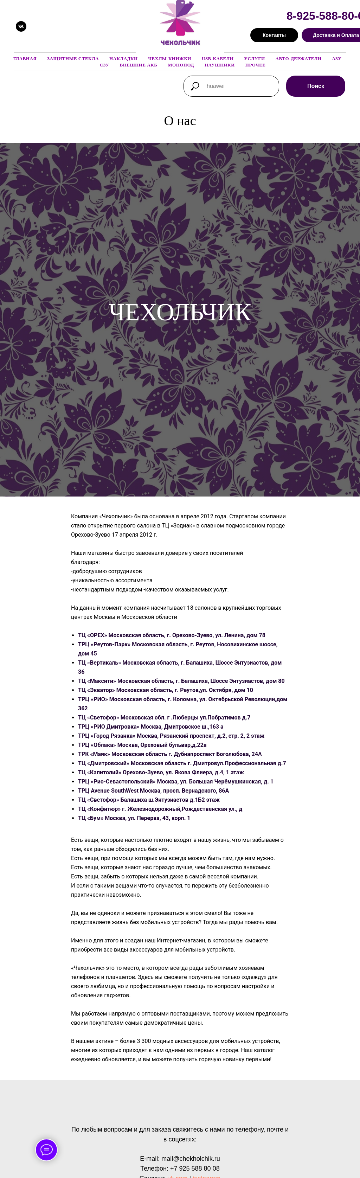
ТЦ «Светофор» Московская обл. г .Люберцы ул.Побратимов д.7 (164, 717)
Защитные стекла (73, 58)
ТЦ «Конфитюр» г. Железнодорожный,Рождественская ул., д (160, 809)
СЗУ (104, 65)
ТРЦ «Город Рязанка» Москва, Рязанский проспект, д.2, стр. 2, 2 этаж (171, 735)
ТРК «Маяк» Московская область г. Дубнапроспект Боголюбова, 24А (170, 754)
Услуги (254, 58)
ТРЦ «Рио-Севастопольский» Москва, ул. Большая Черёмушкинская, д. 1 (176, 781)
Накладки (123, 58)
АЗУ (337, 58)
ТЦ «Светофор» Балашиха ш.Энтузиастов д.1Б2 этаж (149, 799)
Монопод (181, 65)
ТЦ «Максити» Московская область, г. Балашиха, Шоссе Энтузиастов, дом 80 (181, 681)
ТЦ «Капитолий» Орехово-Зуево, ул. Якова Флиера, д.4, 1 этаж (161, 772)
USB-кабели (217, 58)
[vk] (21, 26)
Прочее (255, 65)
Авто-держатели (299, 58)
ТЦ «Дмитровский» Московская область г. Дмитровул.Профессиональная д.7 (182, 763)
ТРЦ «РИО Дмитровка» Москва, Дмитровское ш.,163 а (151, 726)
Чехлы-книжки (169, 58)
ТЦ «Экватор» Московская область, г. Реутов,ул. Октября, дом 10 (165, 690)
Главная (25, 58)
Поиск (315, 86)
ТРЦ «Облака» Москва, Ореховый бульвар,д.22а (142, 745)
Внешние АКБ (138, 65)
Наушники (220, 65)
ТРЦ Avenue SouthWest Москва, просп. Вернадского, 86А (153, 790)
